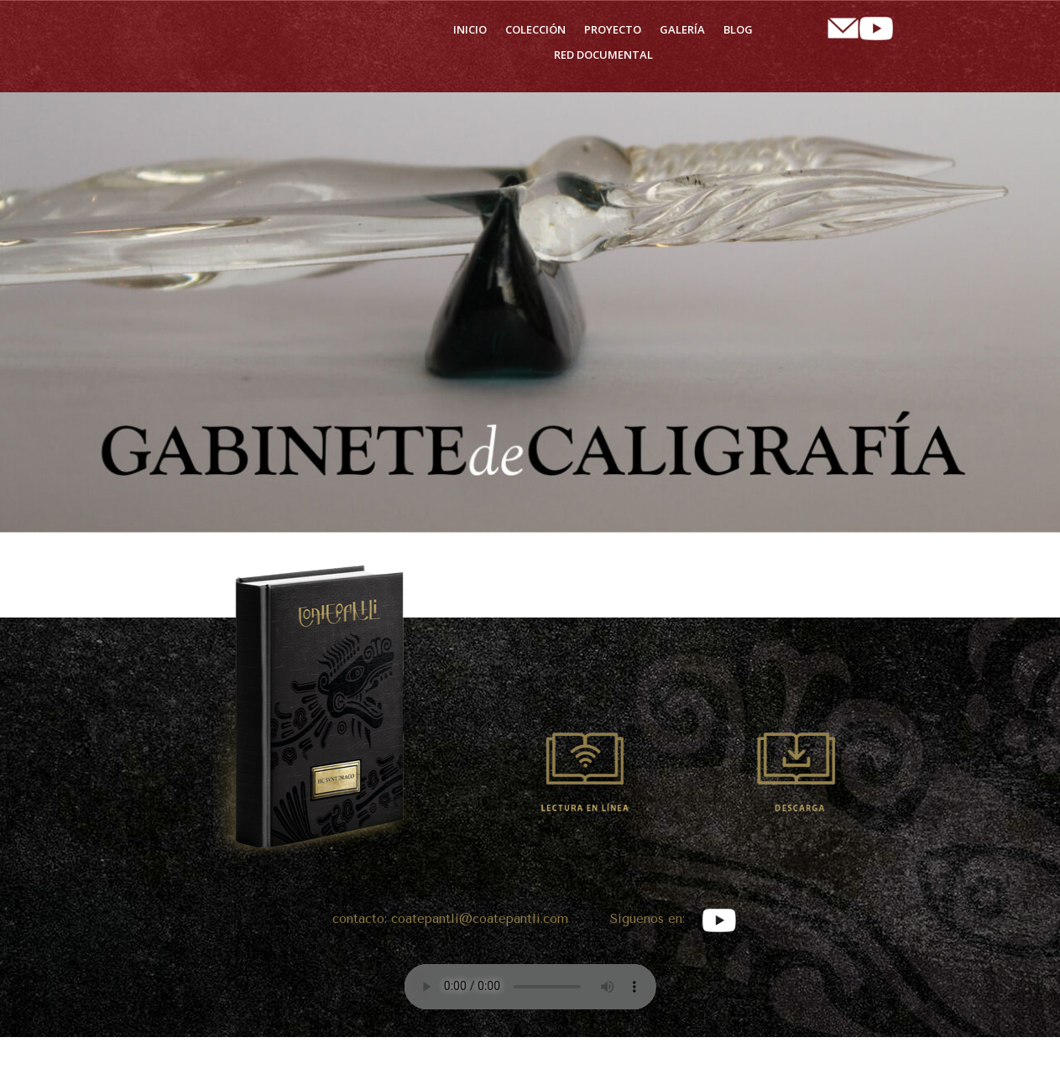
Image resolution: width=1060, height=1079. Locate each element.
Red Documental (603, 55)
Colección (535, 30)
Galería (682, 30)
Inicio (470, 30)
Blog (738, 30)
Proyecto (612, 30)
